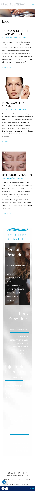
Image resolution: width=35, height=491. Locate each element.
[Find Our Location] (30, 489)
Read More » (6, 67)
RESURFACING (22, 447)
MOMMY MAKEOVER (19, 340)
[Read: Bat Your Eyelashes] (14, 161)
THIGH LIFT (23, 354)
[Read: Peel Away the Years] (16, 88)
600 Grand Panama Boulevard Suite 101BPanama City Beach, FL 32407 (17, 482)
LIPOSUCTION (22, 337)
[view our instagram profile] (6, 488)
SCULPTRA (10, 393)
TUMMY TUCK (22, 343)
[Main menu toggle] (33, 5)
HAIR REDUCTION (21, 443)
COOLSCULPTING (21, 347)
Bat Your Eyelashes (17, 175)
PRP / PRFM (10, 397)
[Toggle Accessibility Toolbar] (4, 482)
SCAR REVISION (21, 451)
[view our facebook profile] (3, 488)
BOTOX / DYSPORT (13, 386)
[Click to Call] (32, 489)
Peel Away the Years (13, 104)
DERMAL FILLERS (13, 390)
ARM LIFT (24, 350)
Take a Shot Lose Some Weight (15, 32)
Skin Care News (20, 38)
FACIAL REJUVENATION (18, 440)
